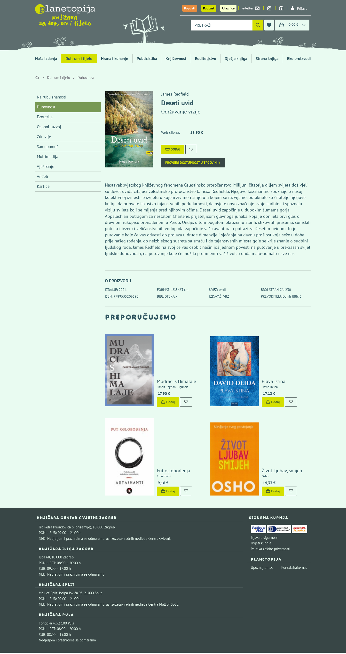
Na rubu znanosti (51, 97)
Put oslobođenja (159, 424)
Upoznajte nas (262, 521)
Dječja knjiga (236, 58)
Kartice (43, 186)
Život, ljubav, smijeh (268, 424)
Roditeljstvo (205, 58)
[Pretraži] (257, 25)
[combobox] (221, 25)
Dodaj (172, 149)
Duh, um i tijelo (78, 58)
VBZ (226, 296)
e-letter (251, 8)
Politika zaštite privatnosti (270, 502)
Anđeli (42, 176)
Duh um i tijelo (58, 77)
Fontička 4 (47, 576)
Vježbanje (45, 166)
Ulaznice (228, 8)
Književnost (175, 58)
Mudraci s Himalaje (162, 359)
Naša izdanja (46, 58)
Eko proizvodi (299, 58)
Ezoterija (45, 117)
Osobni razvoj (49, 126)
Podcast (208, 8)
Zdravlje (44, 136)
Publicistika (147, 58)
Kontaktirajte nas (294, 521)
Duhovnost (86, 77)
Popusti (189, 8)
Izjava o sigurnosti (264, 491)
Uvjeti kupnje (261, 497)
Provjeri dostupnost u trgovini (193, 162)
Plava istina (260, 359)
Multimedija (47, 156)
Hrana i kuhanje (114, 58)
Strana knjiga (267, 58)
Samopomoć (47, 146)
